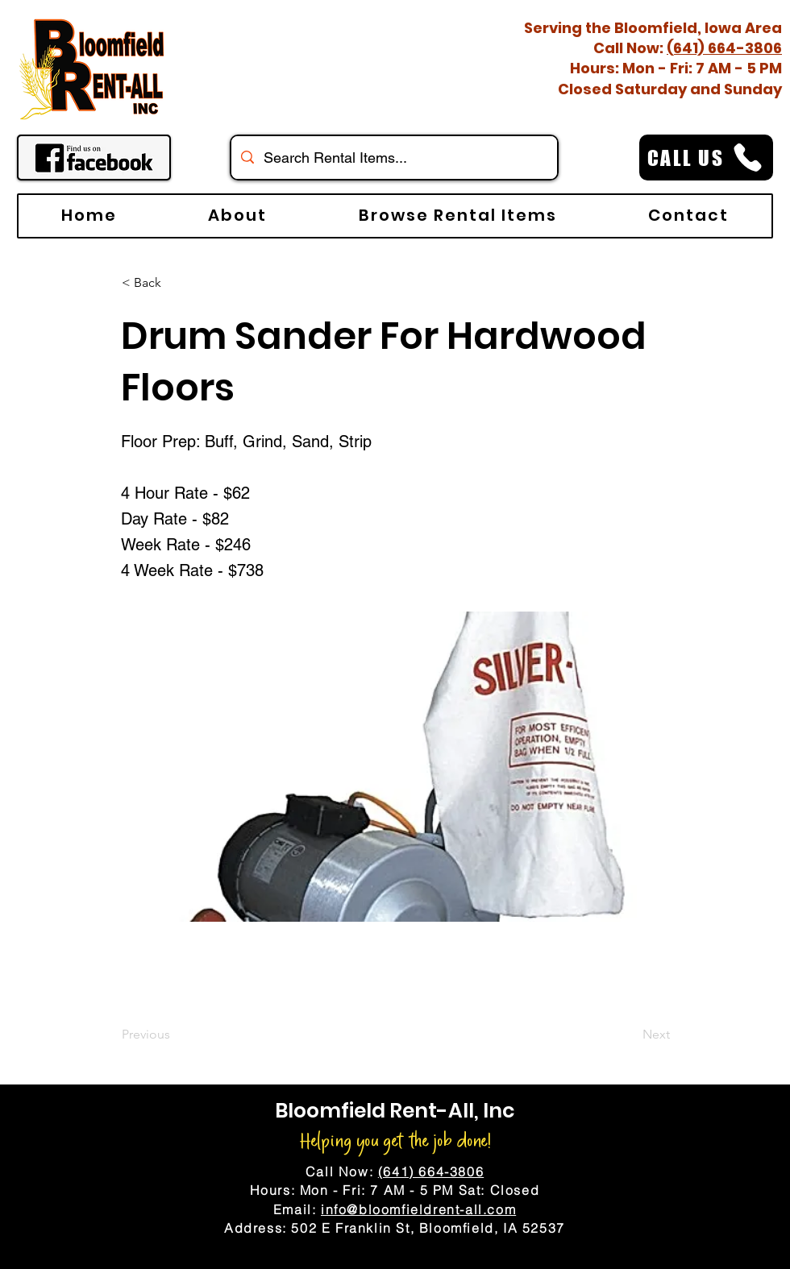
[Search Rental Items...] (393, 157)
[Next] (629, 1034)
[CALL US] (706, 157)
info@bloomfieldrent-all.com (418, 1209)
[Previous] (175, 1034)
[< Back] (175, 283)
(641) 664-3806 (724, 48)
